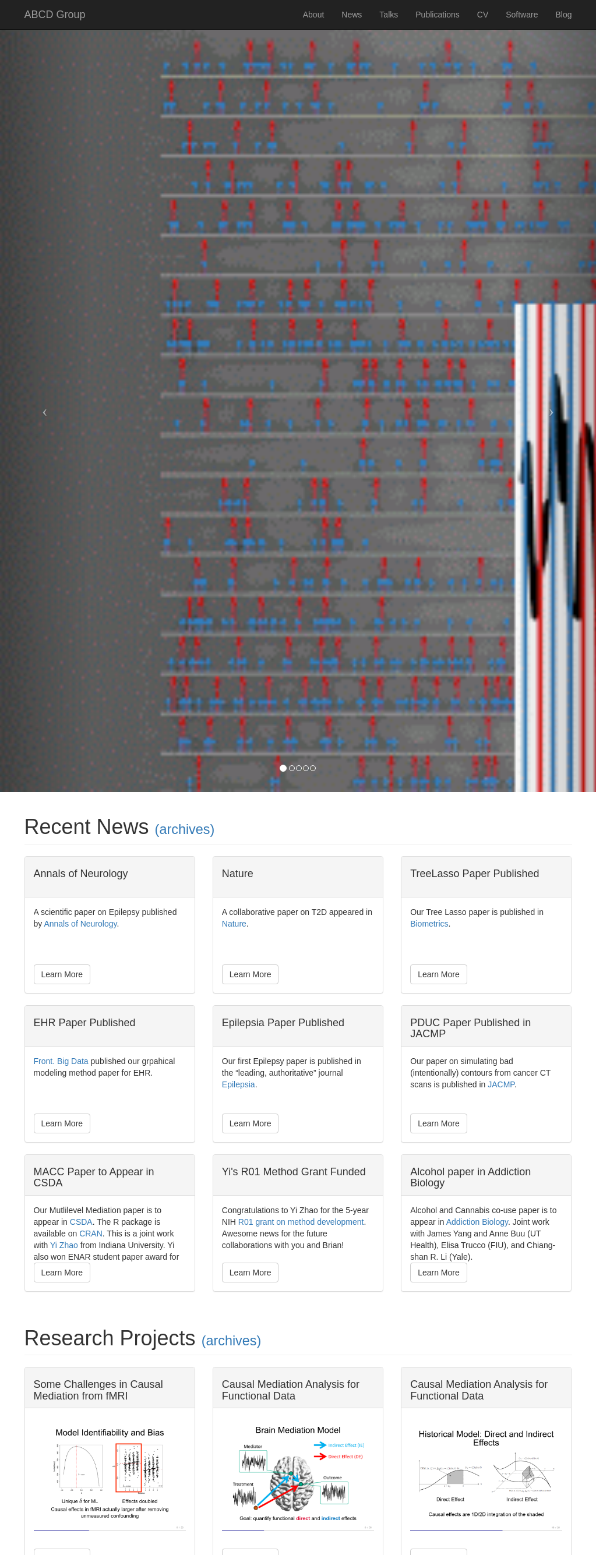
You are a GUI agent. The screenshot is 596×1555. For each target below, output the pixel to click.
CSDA (81, 1222)
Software (522, 14)
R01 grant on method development (301, 1222)
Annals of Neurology (80, 923)
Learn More (62, 974)
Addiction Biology (477, 1222)
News (351, 14)
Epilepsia (238, 1084)
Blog (563, 14)
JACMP (501, 1084)
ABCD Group (55, 14)
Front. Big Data (61, 1061)
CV (482, 14)
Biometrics (429, 923)
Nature (234, 923)
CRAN (91, 1233)
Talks (388, 14)
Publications (437, 14)
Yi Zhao (64, 1245)
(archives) (185, 829)
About (314, 14)
